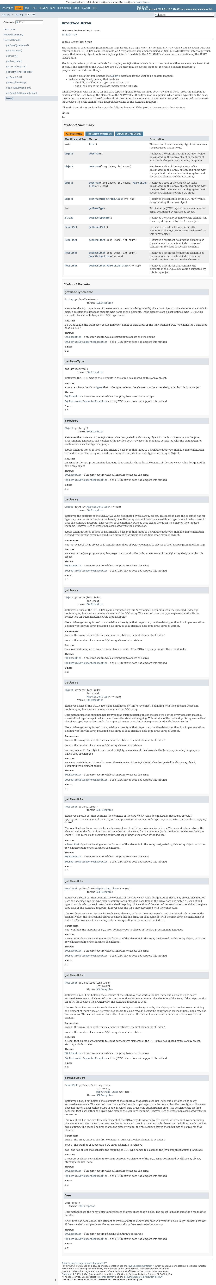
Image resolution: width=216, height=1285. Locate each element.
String (142, 182)
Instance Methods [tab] (100, 133)
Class (92, 186)
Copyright (67, 1274)
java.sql (6, 14)
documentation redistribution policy (142, 1277)
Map (135, 182)
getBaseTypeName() (17, 45)
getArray (94, 153)
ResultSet (71, 227)
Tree (34, 8)
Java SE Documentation (140, 1266)
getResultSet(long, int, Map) (21, 93)
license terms (142, 2)
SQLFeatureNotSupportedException (86, 341)
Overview (7, 8)
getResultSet (97, 227)
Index (76, 8)
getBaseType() (14, 50)
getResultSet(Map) (16, 82)
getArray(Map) (14, 61)
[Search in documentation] (184, 15)
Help (94, 8)
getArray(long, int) (16, 66)
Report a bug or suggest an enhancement (83, 1263)
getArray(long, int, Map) (19, 72)
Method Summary (13, 34)
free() (9, 98)
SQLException (104, 302)
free (91, 144)
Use (27, 8)
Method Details (11, 40)
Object (69, 153)
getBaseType (96, 208)
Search (86, 8)
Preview (43, 8)
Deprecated (64, 8)
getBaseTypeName (99, 217)
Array (31, 14)
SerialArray (69, 34)
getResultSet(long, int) (18, 87)
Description (9, 29)
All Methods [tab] (74, 133)
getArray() (11, 56)
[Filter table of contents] (29, 22)
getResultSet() (14, 77)
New (52, 8)
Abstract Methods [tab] (129, 133)
